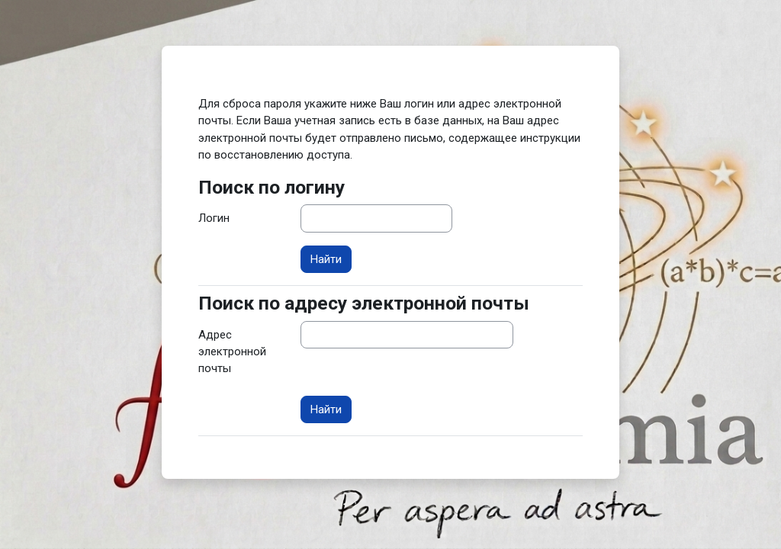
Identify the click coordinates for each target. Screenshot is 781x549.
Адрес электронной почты (232, 352)
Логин (214, 218)
